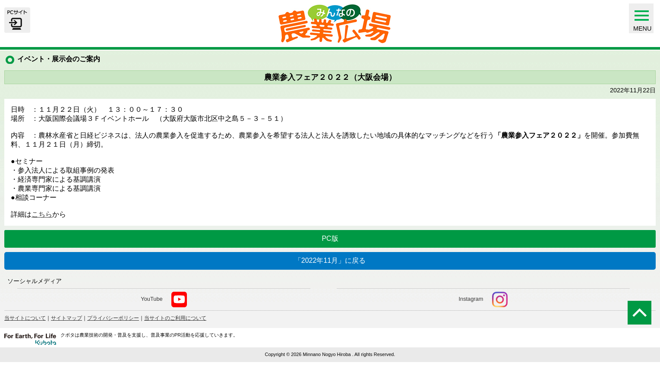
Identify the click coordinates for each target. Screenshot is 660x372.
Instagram (482, 299)
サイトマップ (66, 318)
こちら (42, 214)
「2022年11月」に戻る (330, 260)
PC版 (330, 238)
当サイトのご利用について (175, 318)
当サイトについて (25, 318)
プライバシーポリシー (113, 318)
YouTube (164, 299)
